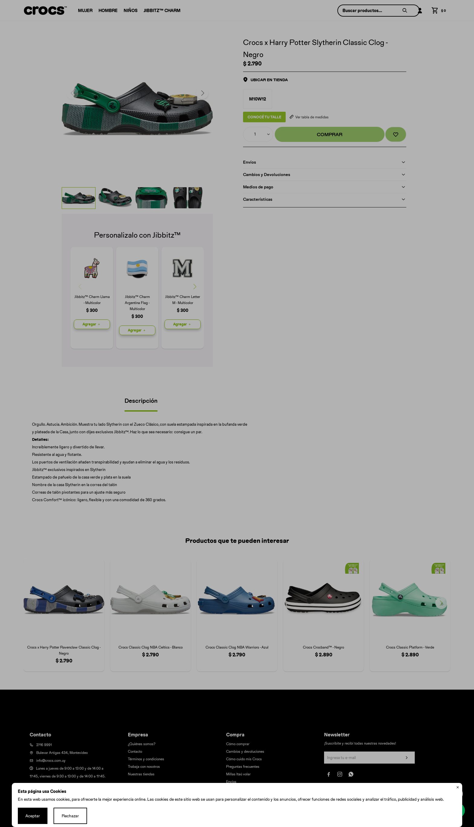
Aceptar (32, 815)
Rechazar (70, 815)
